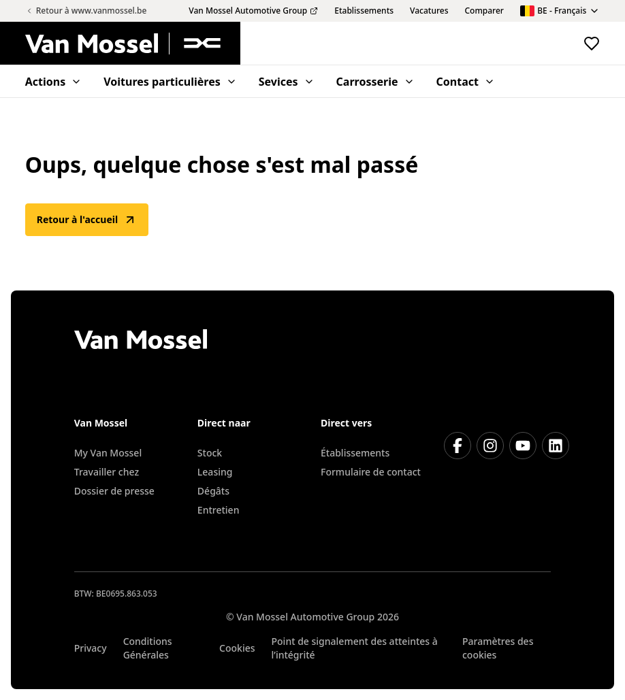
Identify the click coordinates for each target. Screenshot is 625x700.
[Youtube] (522, 445)
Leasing (215, 471)
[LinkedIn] (555, 445)
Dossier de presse (114, 490)
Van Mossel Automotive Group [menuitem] (253, 10)
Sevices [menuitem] (287, 81)
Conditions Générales (147, 648)
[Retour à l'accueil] (132, 43)
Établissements (355, 452)
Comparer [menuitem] (484, 10)
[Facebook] (457, 445)
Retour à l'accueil (87, 220)
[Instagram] (490, 445)
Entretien (218, 509)
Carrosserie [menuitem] (375, 81)
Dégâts (213, 490)
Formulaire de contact (371, 471)
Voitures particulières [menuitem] (170, 81)
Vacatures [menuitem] (429, 10)
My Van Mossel (108, 452)
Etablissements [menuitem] (364, 10)
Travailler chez (106, 471)
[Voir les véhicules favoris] (591, 43)
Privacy (90, 647)
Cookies (237, 647)
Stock (209, 452)
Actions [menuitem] (53, 81)
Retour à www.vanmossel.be (86, 10)
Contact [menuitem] (465, 81)
